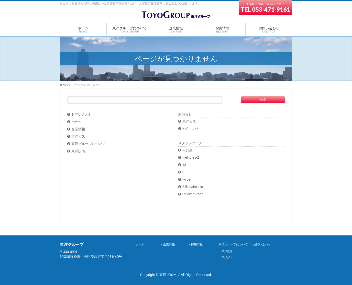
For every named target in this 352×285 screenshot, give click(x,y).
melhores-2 (190, 157)
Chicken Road (192, 194)
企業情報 (78, 129)
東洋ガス (78, 136)
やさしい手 (190, 129)
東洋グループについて (88, 144)
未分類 (187, 150)
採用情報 (197, 244)
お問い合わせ (81, 114)
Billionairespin (192, 187)
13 (184, 165)
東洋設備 (78, 151)
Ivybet (186, 179)
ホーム (76, 122)
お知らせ (185, 114)
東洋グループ (169, 275)
